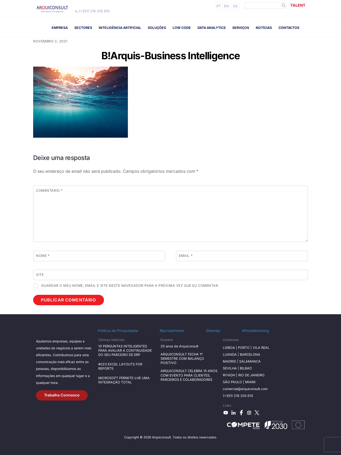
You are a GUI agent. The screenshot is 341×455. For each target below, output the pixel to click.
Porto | (245, 348)
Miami (250, 382)
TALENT (297, 5)
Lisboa (229, 348)
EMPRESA (60, 28)
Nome (42, 256)
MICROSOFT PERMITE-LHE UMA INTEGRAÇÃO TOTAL (124, 380)
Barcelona (250, 354)
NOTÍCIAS (264, 28)
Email (186, 256)
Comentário (49, 190)
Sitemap (213, 330)
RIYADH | (230, 375)
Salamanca (250, 361)
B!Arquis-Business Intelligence (170, 56)
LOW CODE (182, 28)
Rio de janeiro (251, 375)
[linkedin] (233, 412)
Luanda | (231, 354)
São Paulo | (234, 382)
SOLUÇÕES (157, 28)
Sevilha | (231, 368)
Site (40, 275)
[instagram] (249, 412)
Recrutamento (172, 330)
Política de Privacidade (118, 330)
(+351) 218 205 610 (92, 11)
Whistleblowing (255, 330)
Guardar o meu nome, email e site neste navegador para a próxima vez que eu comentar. (130, 285)
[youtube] (226, 412)
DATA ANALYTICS (211, 28)
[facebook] (241, 412)
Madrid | (231, 361)
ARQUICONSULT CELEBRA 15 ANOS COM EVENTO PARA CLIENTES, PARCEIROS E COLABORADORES (189, 375)
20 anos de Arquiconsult (179, 346)
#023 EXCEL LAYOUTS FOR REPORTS (120, 366)
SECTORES (83, 28)
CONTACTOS (288, 28)
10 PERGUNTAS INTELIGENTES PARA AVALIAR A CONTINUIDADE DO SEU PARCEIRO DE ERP (125, 350)
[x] (257, 412)
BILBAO (246, 368)
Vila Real (261, 348)
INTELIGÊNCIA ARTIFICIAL (120, 28)
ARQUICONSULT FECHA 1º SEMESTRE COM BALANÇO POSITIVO (182, 358)
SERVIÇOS (240, 28)
